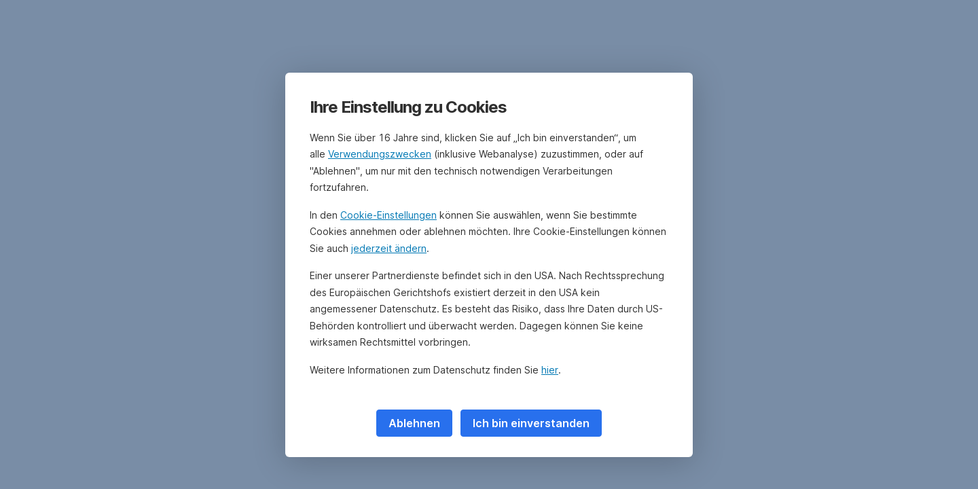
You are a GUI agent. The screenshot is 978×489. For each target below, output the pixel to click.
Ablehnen (414, 423)
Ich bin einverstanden (531, 423)
